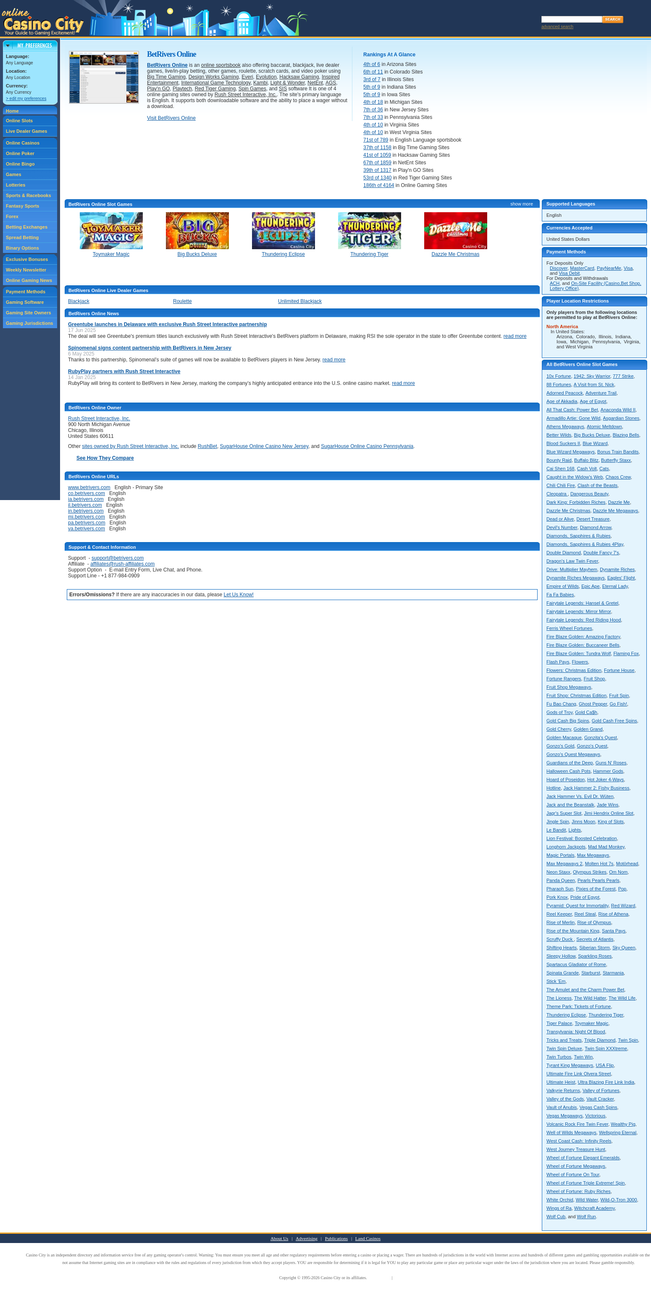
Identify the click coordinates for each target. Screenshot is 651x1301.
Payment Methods (25, 291)
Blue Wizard (595, 443)
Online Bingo (20, 163)
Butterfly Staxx (616, 460)
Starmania (613, 972)
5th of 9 (371, 87)
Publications (336, 1238)
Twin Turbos (558, 1056)
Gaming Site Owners (28, 312)
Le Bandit (556, 829)
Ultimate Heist (560, 1082)
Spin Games (252, 89)
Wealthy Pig (623, 1124)
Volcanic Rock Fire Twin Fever (577, 1124)
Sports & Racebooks (28, 195)
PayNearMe (609, 268)
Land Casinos (368, 1238)
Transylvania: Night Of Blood (575, 1031)
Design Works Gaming (214, 77)
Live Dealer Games (26, 131)
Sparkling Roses (595, 956)
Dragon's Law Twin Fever (572, 561)
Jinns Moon (583, 821)
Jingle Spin (557, 821)
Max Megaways (593, 855)
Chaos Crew (618, 476)
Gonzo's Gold (560, 745)
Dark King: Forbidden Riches (576, 502)
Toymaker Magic (591, 1023)
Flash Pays (557, 661)
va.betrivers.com (86, 529)
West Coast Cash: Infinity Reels (578, 1140)
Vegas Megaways (564, 1115)
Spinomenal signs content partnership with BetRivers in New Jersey (149, 348)
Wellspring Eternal (617, 1132)
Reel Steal (585, 913)
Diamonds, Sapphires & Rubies (578, 535)
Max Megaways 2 (564, 863)
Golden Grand (588, 729)
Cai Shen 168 (560, 468)
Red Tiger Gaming (215, 89)
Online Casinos (22, 142)
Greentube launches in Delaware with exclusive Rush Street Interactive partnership (167, 324)
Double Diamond (563, 552)
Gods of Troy (559, 712)
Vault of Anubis (561, 1107)
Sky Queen (623, 947)
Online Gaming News (29, 280)
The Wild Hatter (590, 998)
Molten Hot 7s (599, 863)
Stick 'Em (556, 981)
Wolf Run (586, 1216)
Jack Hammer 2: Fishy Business (596, 787)
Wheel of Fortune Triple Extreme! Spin (585, 1182)
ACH (554, 283)
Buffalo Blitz (586, 460)
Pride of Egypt (584, 897)
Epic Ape (590, 586)
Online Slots (19, 120)
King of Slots (611, 821)
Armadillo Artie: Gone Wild (573, 418)
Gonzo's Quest (592, 745)
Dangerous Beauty (589, 493)
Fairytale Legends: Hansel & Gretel (582, 603)
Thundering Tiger (605, 1014)
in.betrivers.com (86, 511)
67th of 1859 (377, 163)
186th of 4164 (378, 185)
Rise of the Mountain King (572, 930)
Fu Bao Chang (561, 703)
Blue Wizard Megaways (570, 451)
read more (515, 336)
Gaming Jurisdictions (29, 323)
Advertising (307, 1238)
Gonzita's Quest (600, 737)
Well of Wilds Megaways (571, 1132)
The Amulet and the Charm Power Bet (585, 989)
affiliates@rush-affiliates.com (122, 564)
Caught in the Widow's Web (574, 476)
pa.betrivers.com (86, 523)
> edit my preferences (26, 98)
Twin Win (583, 1056)
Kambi (260, 83)
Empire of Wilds (562, 586)
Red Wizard (623, 905)
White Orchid (559, 1199)
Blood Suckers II (563, 443)
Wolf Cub (555, 1216)
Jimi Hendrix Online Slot (608, 813)
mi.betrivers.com (86, 517)
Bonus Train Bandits (617, 451)
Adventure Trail (601, 392)
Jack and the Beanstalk (570, 804)
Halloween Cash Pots (568, 771)
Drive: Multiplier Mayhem (571, 569)
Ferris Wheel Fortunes (569, 628)
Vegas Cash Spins (598, 1107)
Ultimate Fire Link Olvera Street (578, 1073)
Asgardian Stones (621, 418)
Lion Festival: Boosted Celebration (581, 838)
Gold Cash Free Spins (614, 720)
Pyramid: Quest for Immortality (577, 905)
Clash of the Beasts (597, 485)
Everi (247, 77)
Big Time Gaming (166, 77)
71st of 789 (375, 140)
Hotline (553, 787)
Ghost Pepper (593, 703)
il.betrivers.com (85, 505)
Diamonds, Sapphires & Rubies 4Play (584, 544)
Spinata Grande (562, 972)
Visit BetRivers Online (171, 118)
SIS (283, 89)
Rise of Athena (613, 913)
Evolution (266, 77)
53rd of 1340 (377, 178)
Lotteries (15, 184)
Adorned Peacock (564, 392)
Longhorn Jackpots (565, 846)
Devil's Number (562, 527)
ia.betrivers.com (86, 499)
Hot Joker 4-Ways (605, 779)
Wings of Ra (559, 1208)
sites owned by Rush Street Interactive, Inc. (130, 446)
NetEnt (315, 83)
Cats (604, 468)
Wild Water (587, 1199)
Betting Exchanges (26, 226)
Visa (628, 268)
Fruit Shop (594, 678)
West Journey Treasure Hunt (575, 1149)
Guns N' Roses (611, 762)
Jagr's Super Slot (563, 813)
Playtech (182, 89)
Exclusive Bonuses (27, 259)
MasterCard (582, 268)
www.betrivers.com (89, 487)
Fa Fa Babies (560, 594)
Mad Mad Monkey (606, 846)
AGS (331, 83)
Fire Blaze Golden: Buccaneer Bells (583, 645)
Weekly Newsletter (26, 269)
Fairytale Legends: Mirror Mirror (578, 611)
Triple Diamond (599, 1040)
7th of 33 (373, 117)
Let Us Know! (239, 595)
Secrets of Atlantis (594, 939)
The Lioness (559, 998)
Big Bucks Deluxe (592, 434)
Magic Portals (560, 855)
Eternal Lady (615, 586)
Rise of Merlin (560, 922)
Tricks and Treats (564, 1040)
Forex (12, 216)
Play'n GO (158, 89)
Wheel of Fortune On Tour (572, 1174)
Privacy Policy (406, 1277)
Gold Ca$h (586, 712)
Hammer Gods (608, 771)
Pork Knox (557, 897)
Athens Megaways (565, 426)
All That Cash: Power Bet (572, 409)
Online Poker (20, 153)
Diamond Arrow (596, 527)
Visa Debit (569, 273)
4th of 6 (371, 64)
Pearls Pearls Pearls (599, 880)
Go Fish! (618, 703)
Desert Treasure (593, 518)
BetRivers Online (167, 65)
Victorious (595, 1115)
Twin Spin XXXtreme (606, 1048)
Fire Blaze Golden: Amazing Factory (583, 636)
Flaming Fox (626, 653)
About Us (279, 1238)
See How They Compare (105, 458)
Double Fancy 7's (601, 552)
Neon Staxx (558, 871)
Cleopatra (557, 493)
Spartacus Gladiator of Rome (576, 964)
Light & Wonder (287, 83)
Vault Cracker (600, 1098)
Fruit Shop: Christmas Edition (576, 695)
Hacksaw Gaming (299, 77)
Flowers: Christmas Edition (573, 670)
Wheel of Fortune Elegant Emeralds (583, 1157)
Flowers (580, 661)
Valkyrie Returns (563, 1090)
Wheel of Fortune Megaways (575, 1166)
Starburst (590, 972)
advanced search (557, 26)
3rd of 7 (372, 79)
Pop (622, 888)
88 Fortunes (558, 384)
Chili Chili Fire (560, 485)
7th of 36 (373, 110)
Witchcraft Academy (594, 1208)
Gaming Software (25, 302)
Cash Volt (587, 468)
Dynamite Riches (617, 569)
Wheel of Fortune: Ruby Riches (578, 1191)
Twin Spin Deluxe (564, 1048)
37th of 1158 (377, 147)
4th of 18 (373, 102)
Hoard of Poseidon (565, 779)
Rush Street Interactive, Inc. (246, 94)
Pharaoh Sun (559, 888)
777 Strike (623, 376)
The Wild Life (622, 998)
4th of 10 (373, 125)
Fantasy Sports (22, 205)
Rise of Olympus (594, 922)
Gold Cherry (558, 729)
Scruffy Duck (560, 939)
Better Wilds (558, 434)
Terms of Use (379, 1277)
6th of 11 (373, 72)
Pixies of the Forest (595, 888)
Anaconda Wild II (618, 409)
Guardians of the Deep (569, 762)
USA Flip (605, 1065)
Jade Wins (607, 804)
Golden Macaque (564, 737)
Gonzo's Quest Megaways (573, 754)
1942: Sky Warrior (592, 376)
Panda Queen (560, 880)
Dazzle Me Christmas (568, 510)
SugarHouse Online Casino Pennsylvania (367, 446)
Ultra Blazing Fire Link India (606, 1082)
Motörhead (627, 863)
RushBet (207, 446)
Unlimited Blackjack (300, 301)
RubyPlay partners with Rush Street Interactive (124, 371)
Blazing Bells (626, 434)
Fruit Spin (619, 695)
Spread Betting (22, 237)
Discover (558, 268)
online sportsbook (221, 65)
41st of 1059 (377, 155)
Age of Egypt (593, 401)
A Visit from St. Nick (594, 384)
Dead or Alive (560, 518)
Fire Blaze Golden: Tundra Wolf (578, 653)
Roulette (182, 301)
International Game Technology (215, 83)
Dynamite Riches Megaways (575, 577)
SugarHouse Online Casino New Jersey (264, 446)
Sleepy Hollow (560, 956)
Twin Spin (628, 1040)
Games (13, 174)
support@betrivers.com (118, 558)
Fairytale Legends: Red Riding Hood (583, 619)
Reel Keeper (559, 913)
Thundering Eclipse (566, 1014)
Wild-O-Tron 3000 (619, 1199)
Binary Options (22, 247)
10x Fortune (558, 376)
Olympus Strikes (589, 871)
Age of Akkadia (561, 401)
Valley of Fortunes (601, 1090)
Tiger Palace (559, 1023)
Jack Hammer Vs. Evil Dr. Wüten (580, 796)
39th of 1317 (377, 170)
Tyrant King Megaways (569, 1065)
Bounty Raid (559, 460)
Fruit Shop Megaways (568, 687)
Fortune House (619, 670)
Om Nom (618, 871)
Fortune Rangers (563, 678)
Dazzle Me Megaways (615, 510)
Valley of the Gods (565, 1098)
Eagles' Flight (621, 577)
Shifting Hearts (561, 947)
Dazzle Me (619, 502)
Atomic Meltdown (604, 426)
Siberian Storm (594, 947)
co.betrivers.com (86, 493)
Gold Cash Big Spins (567, 720)
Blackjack (78, 301)
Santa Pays (613, 930)
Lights (575, 829)
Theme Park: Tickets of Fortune (578, 1006)
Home (12, 110)
